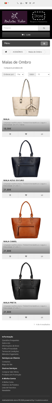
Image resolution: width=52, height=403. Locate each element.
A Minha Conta (7, 382)
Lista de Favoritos (9, 387)
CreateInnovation (41, 400)
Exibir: (32, 74)
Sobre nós (6, 343)
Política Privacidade (9, 348)
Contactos (6, 362)
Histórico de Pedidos (10, 385)
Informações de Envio (10, 346)
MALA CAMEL (10, 241)
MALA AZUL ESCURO (13, 180)
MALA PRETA (9, 302)
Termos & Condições (10, 351)
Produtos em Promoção (11, 375)
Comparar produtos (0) (13, 68)
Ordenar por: (9, 74)
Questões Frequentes (10, 340)
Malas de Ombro (35, 52)
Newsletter (6, 390)
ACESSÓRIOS (18, 52)
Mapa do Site (7, 364)
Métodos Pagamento (10, 354)
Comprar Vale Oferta (10, 372)
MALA (6, 119)
